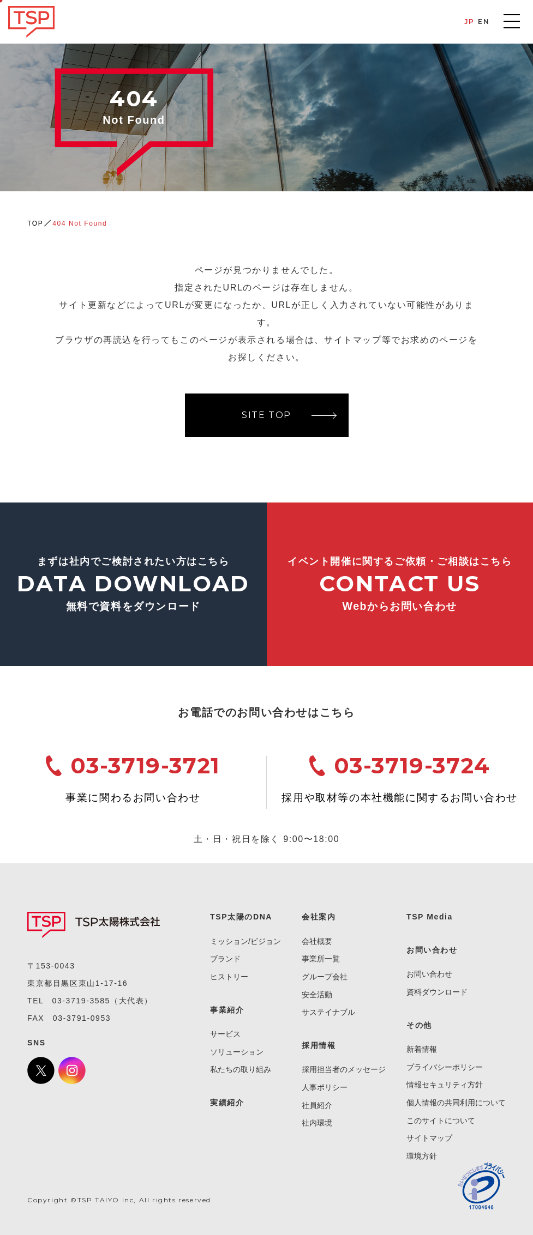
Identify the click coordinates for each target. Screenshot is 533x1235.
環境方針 (421, 1156)
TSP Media (429, 916)
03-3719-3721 (145, 765)
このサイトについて (440, 1120)
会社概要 (317, 941)
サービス (225, 1034)
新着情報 (421, 1049)
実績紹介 (227, 1102)
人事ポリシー (325, 1087)
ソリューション (236, 1052)
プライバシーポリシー (444, 1067)
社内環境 (317, 1122)
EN (483, 21)
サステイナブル (328, 1012)
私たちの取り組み (240, 1069)
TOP (35, 223)
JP (469, 21)
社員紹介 (317, 1105)
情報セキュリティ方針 (444, 1084)
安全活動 (317, 994)
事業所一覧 (321, 958)
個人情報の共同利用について (456, 1102)
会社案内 (319, 916)
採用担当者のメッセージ (344, 1069)
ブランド (225, 958)
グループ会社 (325, 976)
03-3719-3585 (81, 1000)
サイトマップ (429, 1138)
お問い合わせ (429, 974)
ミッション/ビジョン (245, 941)
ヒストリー (229, 976)
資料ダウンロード (437, 992)
